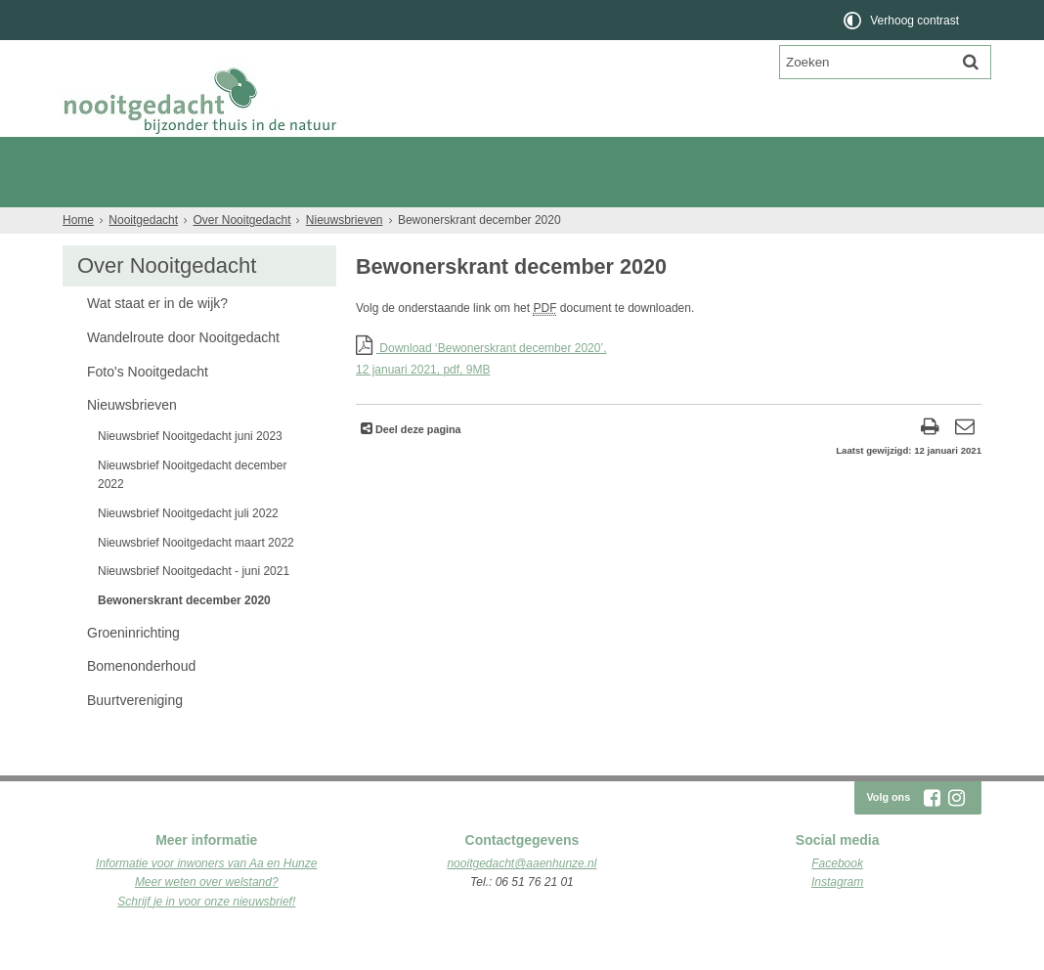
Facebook (837, 898)
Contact (303, 224)
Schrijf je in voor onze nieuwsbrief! (206, 937)
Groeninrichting (133, 668)
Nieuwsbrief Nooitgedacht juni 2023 (190, 471)
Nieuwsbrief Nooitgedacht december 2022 (192, 510)
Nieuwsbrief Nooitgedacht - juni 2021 (193, 606)
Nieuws (227, 224)
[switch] (903, 20)
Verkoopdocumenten (764, 189)
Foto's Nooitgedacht (147, 407)
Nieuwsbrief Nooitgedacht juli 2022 (188, 548)
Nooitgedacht (137, 154)
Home (78, 255)
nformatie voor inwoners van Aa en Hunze (208, 898)
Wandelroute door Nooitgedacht (183, 372)
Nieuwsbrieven (344, 255)
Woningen (645, 189)
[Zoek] (970, 61)
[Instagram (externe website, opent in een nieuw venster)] (956, 833)
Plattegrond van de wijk (142, 189)
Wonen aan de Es (291, 189)
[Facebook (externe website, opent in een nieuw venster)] (931, 833)
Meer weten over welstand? (207, 917)
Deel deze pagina (416, 464)
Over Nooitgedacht (120, 224)
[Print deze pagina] (930, 464)
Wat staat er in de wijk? (157, 338)
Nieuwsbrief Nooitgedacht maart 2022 (196, 578)
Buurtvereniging (135, 735)
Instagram (837, 917)
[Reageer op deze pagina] (964, 464)
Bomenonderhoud (141, 701)
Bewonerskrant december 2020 (184, 635)
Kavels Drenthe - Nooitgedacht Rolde (479, 189)
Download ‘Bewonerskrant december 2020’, (668, 395)
